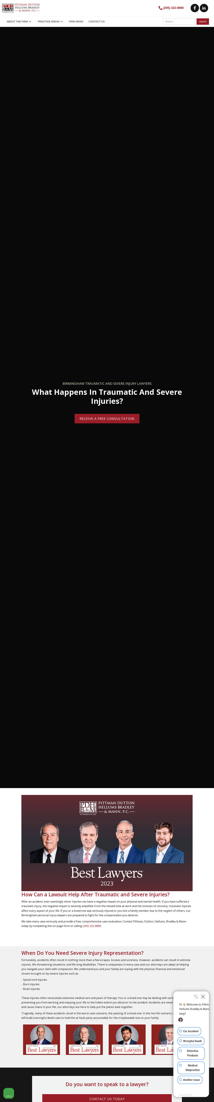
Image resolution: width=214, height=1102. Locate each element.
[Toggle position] (196, 995)
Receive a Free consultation (107, 418)
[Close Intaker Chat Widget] (203, 995)
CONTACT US (97, 21)
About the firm (17, 21)
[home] (21, 6)
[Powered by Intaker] (186, 1095)
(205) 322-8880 (173, 8)
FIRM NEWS (76, 21)
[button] (18, 21)
